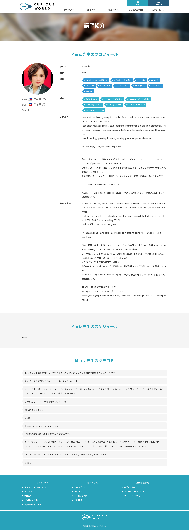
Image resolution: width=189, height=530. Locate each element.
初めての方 (69, 10)
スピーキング (156, 85)
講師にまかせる (92, 99)
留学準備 (89, 91)
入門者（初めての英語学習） (97, 80)
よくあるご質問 (136, 10)
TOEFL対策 (90, 85)
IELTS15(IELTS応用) (114, 104)
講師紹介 (91, 10)
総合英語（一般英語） (122, 80)
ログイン (138, 4)
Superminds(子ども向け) (113, 99)
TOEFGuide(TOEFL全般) (95, 110)
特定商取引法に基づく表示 (135, 491)
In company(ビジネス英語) (139, 99)
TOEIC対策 (141, 80)
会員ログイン (79, 487)
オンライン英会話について (35, 487)
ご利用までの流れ (31, 500)
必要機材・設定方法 (32, 504)
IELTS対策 (154, 80)
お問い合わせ (158, 10)
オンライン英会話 (37, 6)
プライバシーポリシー (133, 496)
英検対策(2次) (140, 85)
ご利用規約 (78, 500)
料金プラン (113, 10)
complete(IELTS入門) (93, 104)
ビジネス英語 (105, 85)
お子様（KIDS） (122, 85)
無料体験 (159, 4)
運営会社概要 (129, 487)
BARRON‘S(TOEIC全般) (136, 104)
